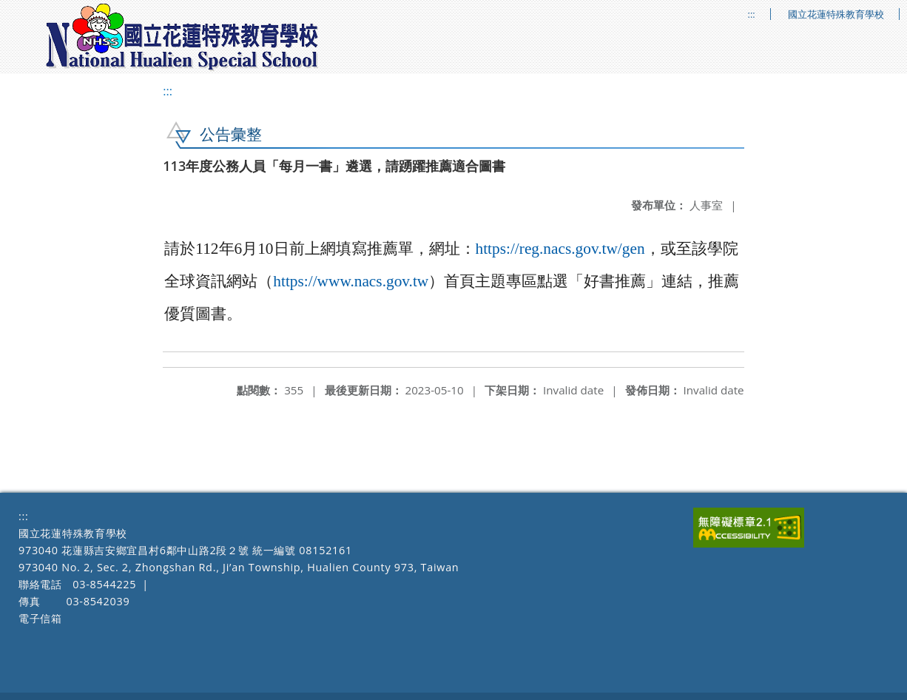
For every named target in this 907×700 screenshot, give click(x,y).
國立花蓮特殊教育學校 (836, 14)
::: (751, 14)
